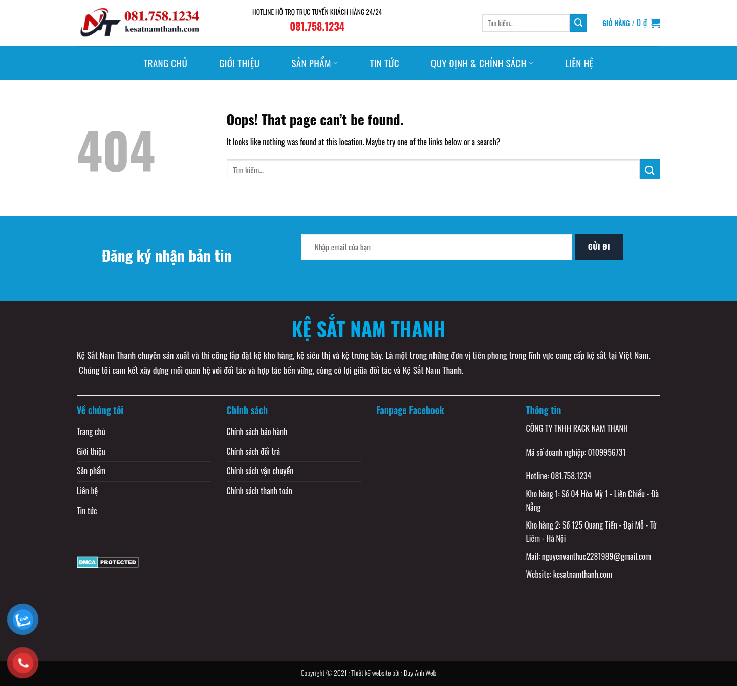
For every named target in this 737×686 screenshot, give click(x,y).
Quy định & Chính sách (482, 63)
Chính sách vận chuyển (260, 471)
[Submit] (578, 23)
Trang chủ (165, 63)
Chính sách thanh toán (259, 491)
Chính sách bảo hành (257, 431)
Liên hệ (579, 63)
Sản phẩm (314, 63)
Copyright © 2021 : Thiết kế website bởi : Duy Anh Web (369, 672)
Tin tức (384, 63)
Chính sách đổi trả (253, 451)
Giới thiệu (239, 63)
